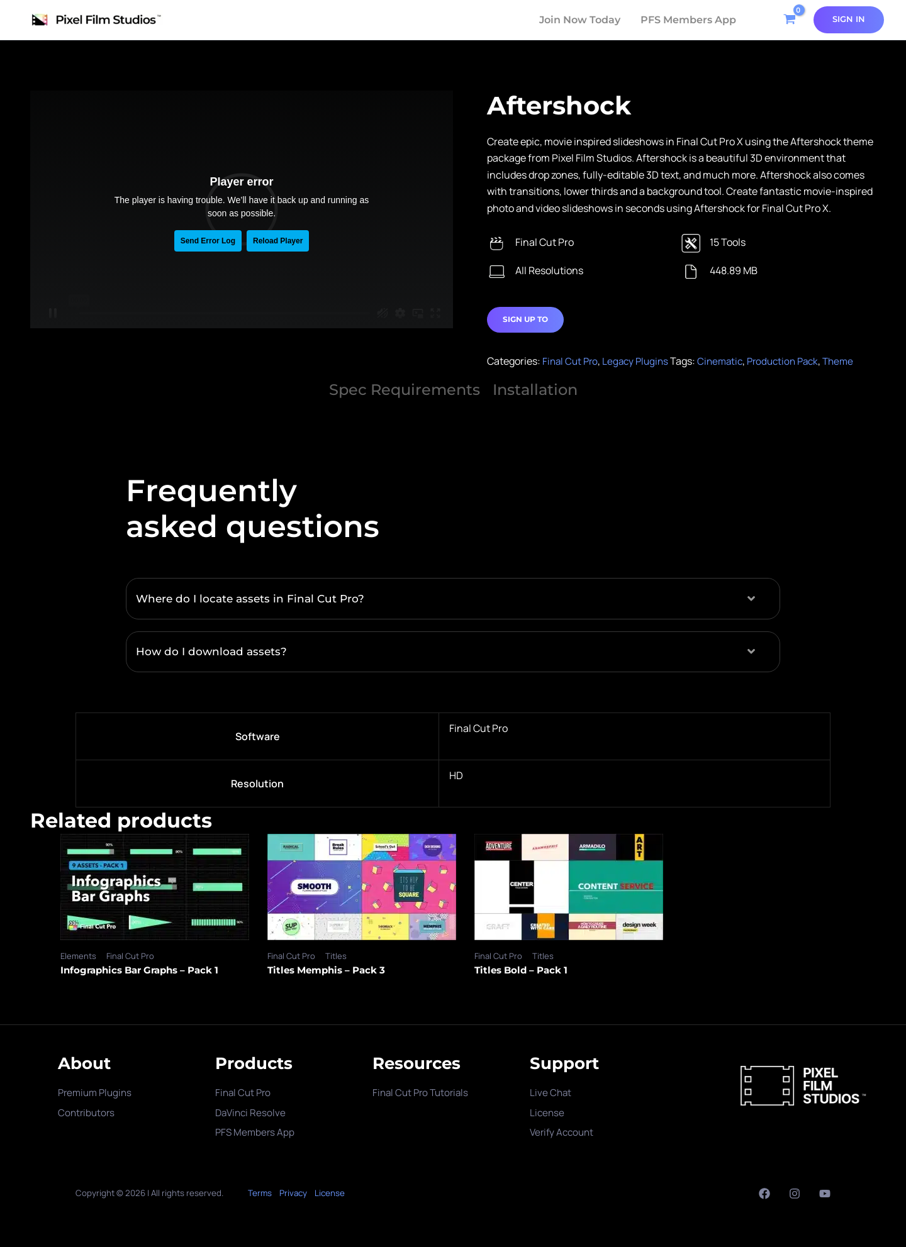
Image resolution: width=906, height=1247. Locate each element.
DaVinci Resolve (252, 1112)
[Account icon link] (849, 19)
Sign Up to (525, 319)
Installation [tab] (535, 389)
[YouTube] (824, 1193)
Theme (852, 362)
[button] (453, 599)
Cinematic (727, 362)
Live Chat (551, 1093)
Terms (260, 1193)
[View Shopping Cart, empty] (788, 20)
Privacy (293, 1193)
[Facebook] (764, 1193)
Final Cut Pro (571, 362)
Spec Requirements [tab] (404, 389)
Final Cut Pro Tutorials (423, 1093)
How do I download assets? (214, 652)
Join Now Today (579, 20)
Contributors (87, 1112)
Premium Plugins (97, 1093)
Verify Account (564, 1132)
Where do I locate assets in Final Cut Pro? (254, 599)
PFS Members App (688, 20)
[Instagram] (794, 1193)
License (548, 1112)
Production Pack (794, 362)
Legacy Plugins (639, 362)
